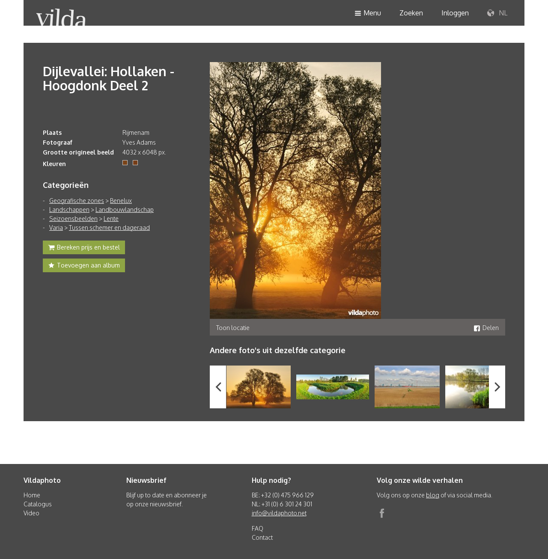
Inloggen (455, 13)
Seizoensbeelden (73, 218)
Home (32, 495)
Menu (367, 13)
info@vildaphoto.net (279, 513)
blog (432, 495)
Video (31, 513)
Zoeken (411, 13)
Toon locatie (233, 327)
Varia (56, 227)
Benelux (121, 200)
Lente (111, 218)
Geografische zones (76, 200)
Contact (262, 537)
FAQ (257, 528)
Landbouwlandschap (124, 209)
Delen (486, 327)
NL (497, 13)
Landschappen (69, 209)
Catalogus (38, 504)
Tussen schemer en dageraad (109, 227)
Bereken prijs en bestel (84, 248)
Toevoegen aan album (84, 266)
